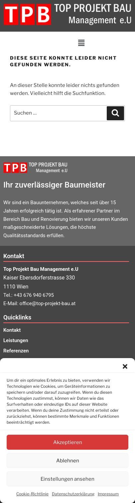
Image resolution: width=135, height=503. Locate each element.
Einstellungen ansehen (67, 479)
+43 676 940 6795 (34, 295)
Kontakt (12, 330)
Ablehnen (67, 461)
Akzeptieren (67, 442)
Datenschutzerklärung (73, 493)
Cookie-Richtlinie (32, 493)
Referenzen (16, 351)
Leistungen (15, 340)
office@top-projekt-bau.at (48, 303)
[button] (125, 366)
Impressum (108, 493)
